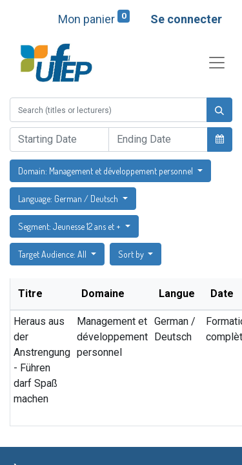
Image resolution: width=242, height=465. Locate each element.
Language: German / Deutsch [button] (69, 198)
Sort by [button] (132, 254)
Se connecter (186, 19)
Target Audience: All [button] (53, 254)
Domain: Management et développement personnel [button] (106, 170)
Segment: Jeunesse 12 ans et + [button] (70, 226)
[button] (220, 138)
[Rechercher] (219, 110)
